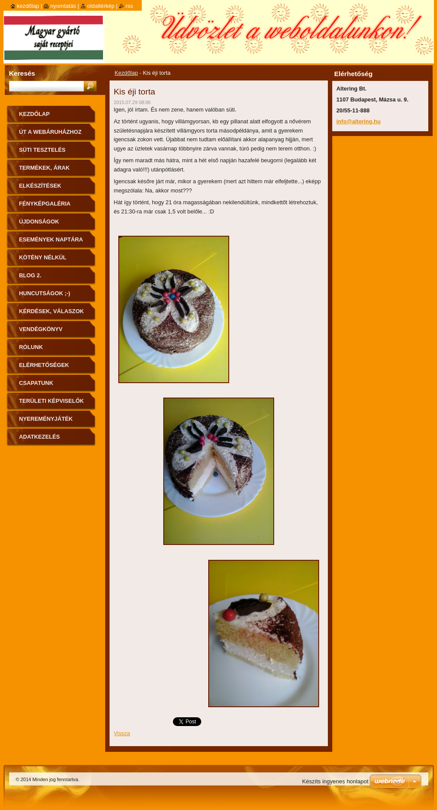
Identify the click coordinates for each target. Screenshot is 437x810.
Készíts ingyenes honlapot (335, 781)
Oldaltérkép (101, 6)
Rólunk (31, 347)
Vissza (122, 733)
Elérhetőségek (44, 365)
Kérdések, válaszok (51, 311)
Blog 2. (30, 275)
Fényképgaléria (45, 203)
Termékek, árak (44, 167)
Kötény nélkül (43, 257)
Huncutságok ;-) (44, 293)
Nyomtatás (63, 6)
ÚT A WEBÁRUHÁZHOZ (50, 132)
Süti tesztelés (42, 150)
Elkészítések (40, 185)
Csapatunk (36, 383)
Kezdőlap (126, 73)
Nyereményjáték (46, 418)
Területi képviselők (51, 401)
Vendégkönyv (41, 329)
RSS (129, 6)
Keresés (22, 73)
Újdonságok (39, 221)
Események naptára (51, 239)
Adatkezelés (39, 436)
